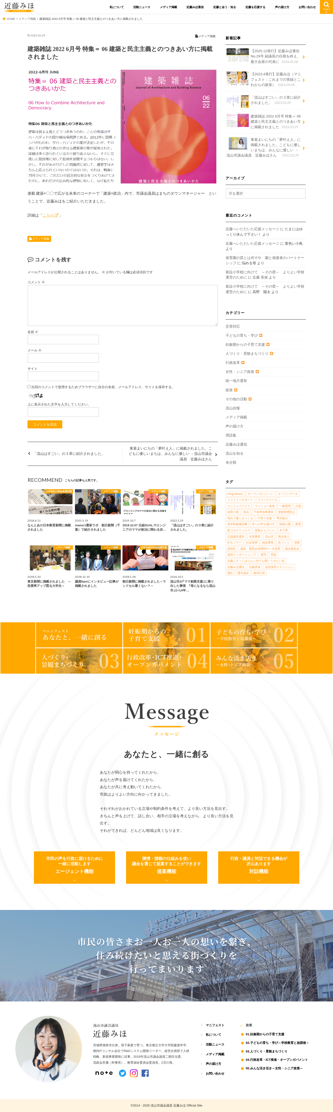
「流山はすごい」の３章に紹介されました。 (264, 101)
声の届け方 (282, 7)
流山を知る (234, 453)
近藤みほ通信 (195, 7)
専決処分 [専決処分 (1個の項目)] (282, 518)
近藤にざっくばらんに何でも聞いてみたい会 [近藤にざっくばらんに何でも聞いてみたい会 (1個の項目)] (256, 561)
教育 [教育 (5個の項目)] (298, 524)
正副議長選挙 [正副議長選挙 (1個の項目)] (235, 536)
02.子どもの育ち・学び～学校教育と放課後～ (277, 1043)
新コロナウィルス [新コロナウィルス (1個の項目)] (238, 530)
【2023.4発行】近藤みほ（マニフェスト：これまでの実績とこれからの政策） (264, 79)
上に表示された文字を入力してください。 (59, 404)
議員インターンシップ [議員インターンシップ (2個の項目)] (241, 554)
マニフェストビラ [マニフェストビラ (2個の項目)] (238, 506)
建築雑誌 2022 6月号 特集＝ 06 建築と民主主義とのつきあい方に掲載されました (264, 121)
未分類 (231, 462)
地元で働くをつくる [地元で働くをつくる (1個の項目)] (240, 518)
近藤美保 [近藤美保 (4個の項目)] (254, 567)
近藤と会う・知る (224, 7)
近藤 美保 (260, 277)
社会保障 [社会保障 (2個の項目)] (252, 542)
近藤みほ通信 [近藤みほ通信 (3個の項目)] (235, 567)
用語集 (231, 435)
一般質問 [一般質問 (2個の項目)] (285, 506)
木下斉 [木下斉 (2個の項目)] (283, 530)
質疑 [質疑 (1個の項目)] (273, 554)
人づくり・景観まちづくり (247, 353)
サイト (32, 369)
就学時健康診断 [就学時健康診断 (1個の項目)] (237, 524)
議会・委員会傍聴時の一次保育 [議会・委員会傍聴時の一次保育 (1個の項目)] (260, 548)
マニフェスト (215, 1025)
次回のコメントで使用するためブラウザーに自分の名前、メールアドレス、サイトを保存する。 (103, 387)
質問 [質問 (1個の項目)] (263, 554)
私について (117, 7)
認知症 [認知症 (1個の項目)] (231, 548)
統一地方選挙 (236, 381)
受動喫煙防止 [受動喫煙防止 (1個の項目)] (286, 512)
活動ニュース (141, 7)
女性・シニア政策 (240, 372)
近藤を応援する (255, 7)
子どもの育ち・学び (242, 335)
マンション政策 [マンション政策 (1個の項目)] (265, 506)
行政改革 (233, 363)
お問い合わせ (307, 7)
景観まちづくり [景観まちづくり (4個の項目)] (265, 530)
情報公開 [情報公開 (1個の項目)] (285, 524)
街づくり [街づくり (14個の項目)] (284, 542)
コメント (36, 282)
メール (34, 350)
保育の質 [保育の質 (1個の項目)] (233, 512)
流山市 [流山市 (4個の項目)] (269, 536)
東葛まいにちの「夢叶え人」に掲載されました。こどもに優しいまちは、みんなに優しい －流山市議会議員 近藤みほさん (264, 147)
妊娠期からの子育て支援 (245, 344)
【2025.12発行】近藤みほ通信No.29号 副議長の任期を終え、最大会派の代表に (264, 56)
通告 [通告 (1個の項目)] (230, 573)
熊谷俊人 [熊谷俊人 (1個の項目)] (284, 536)
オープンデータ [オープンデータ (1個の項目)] (288, 494)
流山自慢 (233, 408)
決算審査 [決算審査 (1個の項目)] (254, 536)
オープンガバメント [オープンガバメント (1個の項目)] (260, 494)
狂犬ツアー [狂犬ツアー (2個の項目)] (234, 542)
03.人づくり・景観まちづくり (266, 1051)
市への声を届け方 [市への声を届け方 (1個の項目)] (263, 524)
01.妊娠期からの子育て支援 (265, 1034)
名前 (32, 332)
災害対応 (233, 326)
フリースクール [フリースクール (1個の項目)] (268, 500)
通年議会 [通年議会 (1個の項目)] (243, 573)
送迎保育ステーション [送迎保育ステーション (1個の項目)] (279, 567)
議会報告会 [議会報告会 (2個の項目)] (292, 548)
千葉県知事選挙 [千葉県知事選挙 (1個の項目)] (264, 512)
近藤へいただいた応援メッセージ (252, 229)
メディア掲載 (168, 7)
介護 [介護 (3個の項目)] (298, 506)
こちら (48, 215)
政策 (229, 390)
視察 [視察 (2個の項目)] (297, 542)
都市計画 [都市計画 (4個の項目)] (259, 573)
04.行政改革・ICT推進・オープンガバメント (277, 1059)
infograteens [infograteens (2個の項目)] (235, 494)
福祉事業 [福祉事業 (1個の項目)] (268, 542)
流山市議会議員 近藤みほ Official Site (176, 1105)
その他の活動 (236, 399)
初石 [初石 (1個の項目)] (246, 512)
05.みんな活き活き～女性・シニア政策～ (274, 1068)
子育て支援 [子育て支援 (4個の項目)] (265, 518)
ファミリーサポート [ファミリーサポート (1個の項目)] (240, 500)
